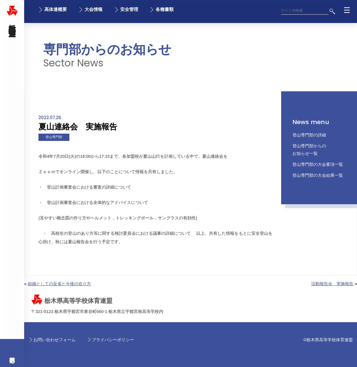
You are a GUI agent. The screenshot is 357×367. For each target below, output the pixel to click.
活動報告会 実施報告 (332, 283)
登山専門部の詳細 (309, 135)
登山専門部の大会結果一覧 (317, 175)
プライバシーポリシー (113, 339)
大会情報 (94, 9)
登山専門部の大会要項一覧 (317, 164)
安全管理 (129, 9)
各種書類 (165, 9)
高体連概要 (55, 9)
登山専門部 (54, 137)
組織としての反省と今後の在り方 (59, 283)
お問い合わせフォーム (54, 339)
